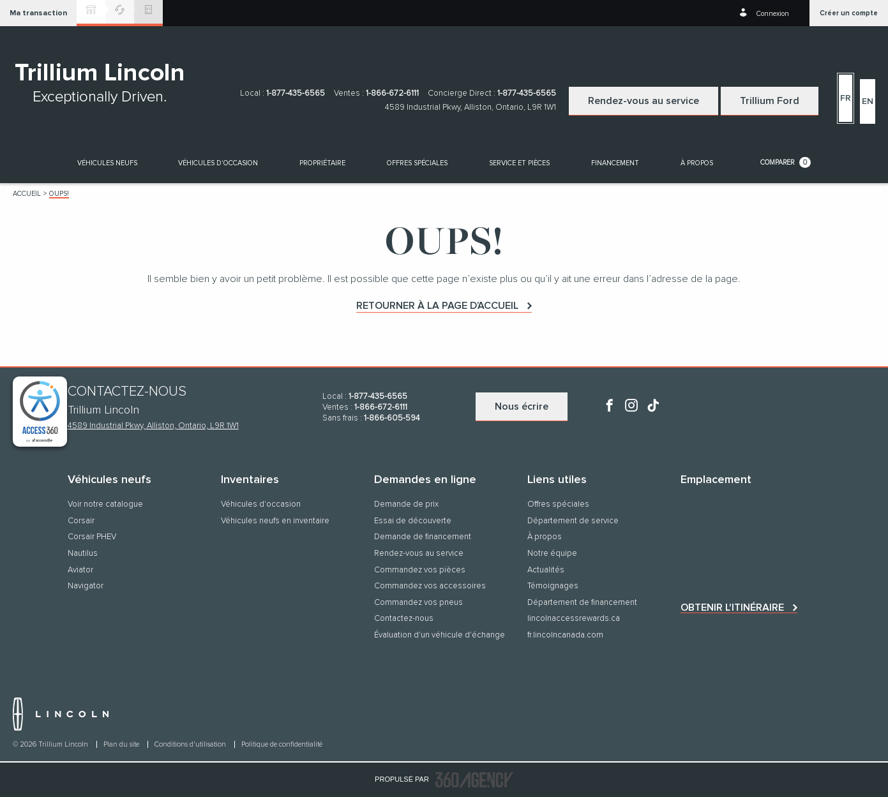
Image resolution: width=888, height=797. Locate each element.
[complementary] (40, 411)
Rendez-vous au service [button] (643, 101)
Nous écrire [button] (521, 406)
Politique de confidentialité (281, 744)
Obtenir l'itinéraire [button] (732, 607)
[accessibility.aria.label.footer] (474, 779)
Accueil (27, 193)
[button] (38, 13)
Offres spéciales (417, 163)
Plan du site (122, 744)
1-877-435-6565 (295, 93)
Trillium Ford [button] (769, 101)
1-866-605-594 (392, 418)
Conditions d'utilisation (191, 744)
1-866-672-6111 (392, 93)
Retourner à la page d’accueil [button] (437, 306)
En (867, 101)
